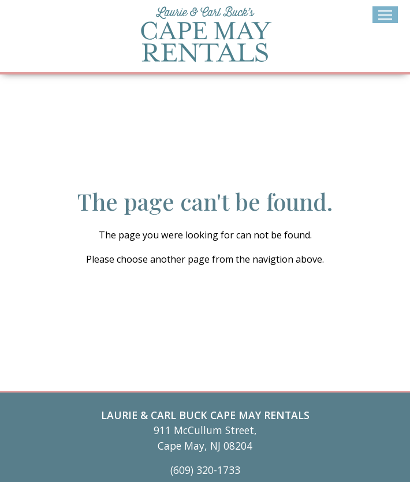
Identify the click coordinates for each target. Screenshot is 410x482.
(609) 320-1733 (205, 470)
